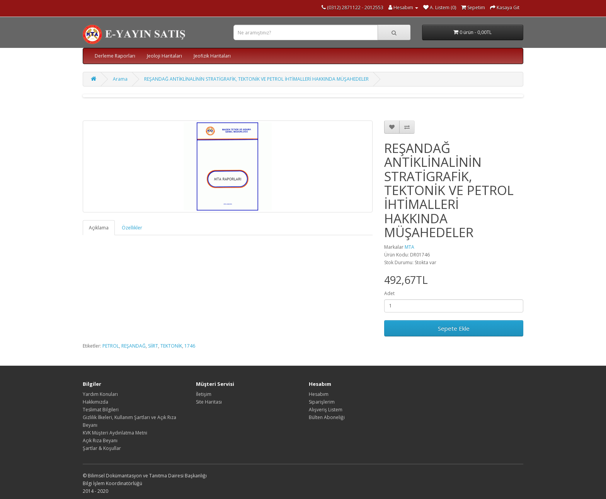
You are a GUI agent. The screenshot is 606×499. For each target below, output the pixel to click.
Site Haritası (209, 402)
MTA (409, 247)
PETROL (110, 346)
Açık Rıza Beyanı (100, 440)
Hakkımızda (95, 402)
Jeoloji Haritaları (164, 56)
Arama (120, 79)
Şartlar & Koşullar (102, 448)
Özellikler (132, 227)
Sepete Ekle (454, 328)
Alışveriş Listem (325, 409)
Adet (389, 293)
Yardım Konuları (100, 394)
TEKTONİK (171, 346)
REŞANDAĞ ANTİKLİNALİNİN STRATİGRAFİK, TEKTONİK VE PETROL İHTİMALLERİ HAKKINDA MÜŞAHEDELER (256, 79)
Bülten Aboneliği (327, 417)
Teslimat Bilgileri (101, 409)
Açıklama (99, 227)
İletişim (203, 394)
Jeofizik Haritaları (212, 56)
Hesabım (319, 394)
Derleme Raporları (115, 56)
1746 (189, 346)
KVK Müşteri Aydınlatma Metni (115, 432)
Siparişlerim (322, 402)
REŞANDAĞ (133, 346)
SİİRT (153, 346)
